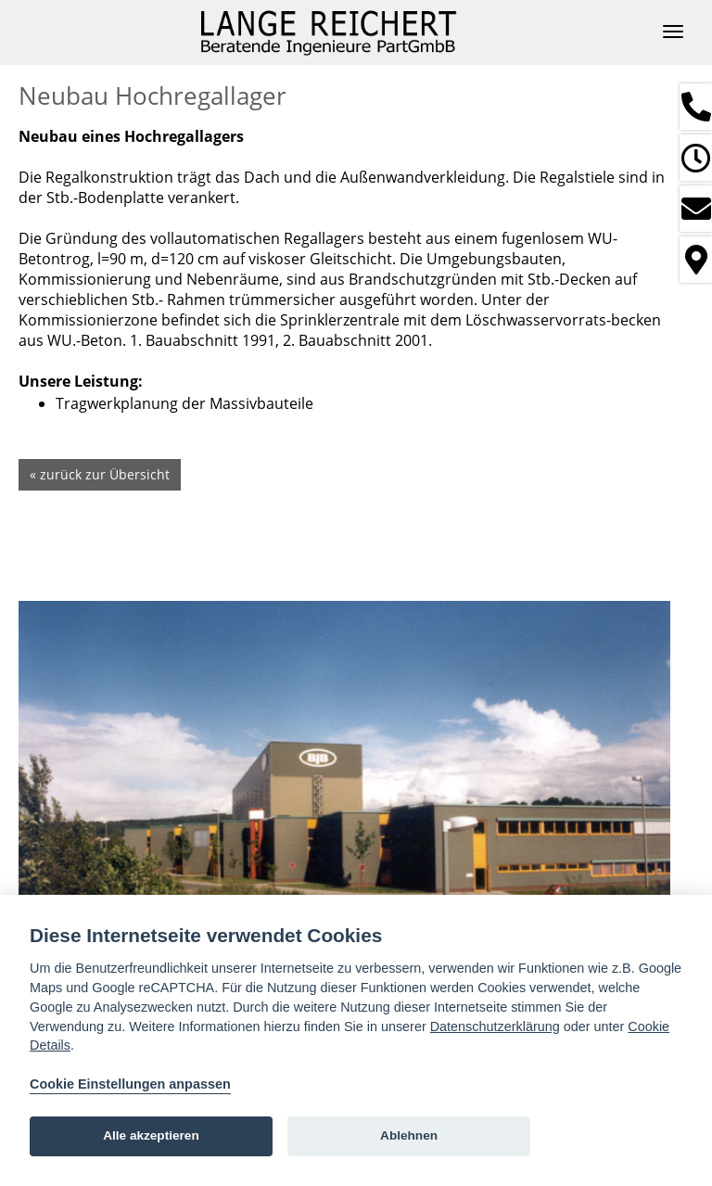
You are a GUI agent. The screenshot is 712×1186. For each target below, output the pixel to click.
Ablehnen (409, 1135)
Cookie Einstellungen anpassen (130, 1084)
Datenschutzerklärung (495, 1026)
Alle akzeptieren (151, 1135)
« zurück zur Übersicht (100, 474)
